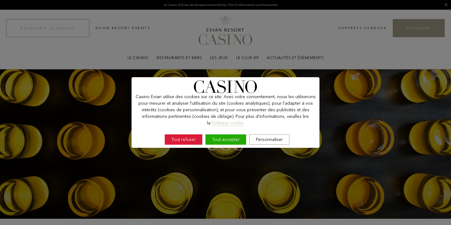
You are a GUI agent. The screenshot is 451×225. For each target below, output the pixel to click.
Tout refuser (183, 139)
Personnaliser (269, 139)
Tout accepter (226, 139)
